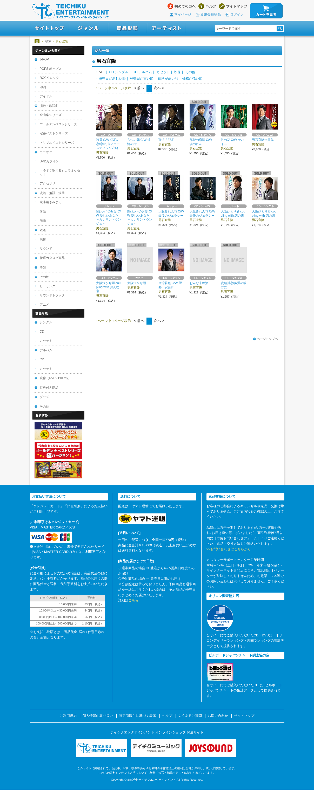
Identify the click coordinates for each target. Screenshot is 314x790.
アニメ (44, 304)
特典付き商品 (49, 387)
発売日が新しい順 (112, 78)
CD (42, 331)
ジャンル (88, 28)
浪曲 (43, 220)
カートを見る (266, 10)
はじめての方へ (182, 6)
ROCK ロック (49, 78)
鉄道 (43, 230)
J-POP (44, 59)
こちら (133, 600)
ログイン (237, 14)
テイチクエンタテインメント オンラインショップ (70, 11)
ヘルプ (207, 6)
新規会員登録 (211, 14)
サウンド (46, 248)
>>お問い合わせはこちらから (228, 549)
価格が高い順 (168, 78)
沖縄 (43, 87)
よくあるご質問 (190, 716)
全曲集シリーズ (51, 115)
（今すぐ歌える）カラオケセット (60, 172)
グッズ (44, 397)
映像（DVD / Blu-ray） (55, 378)
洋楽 (43, 267)
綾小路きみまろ (51, 202)
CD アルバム (142, 72)
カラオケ (46, 152)
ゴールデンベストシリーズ (58, 124)
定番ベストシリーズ (54, 133)
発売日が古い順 (141, 78)
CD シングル (118, 72)
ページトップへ (265, 339)
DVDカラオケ (49, 161)
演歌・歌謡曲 (49, 106)
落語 (43, 211)
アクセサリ (47, 183)
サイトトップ (49, 28)
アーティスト (166, 28)
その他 (190, 72)
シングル (46, 322)
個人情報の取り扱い (98, 716)
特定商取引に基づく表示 (137, 716)
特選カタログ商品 (52, 258)
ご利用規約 (68, 716)
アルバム (46, 350)
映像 (177, 72)
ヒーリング (47, 286)
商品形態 (127, 28)
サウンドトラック (52, 295)
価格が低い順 (192, 78)
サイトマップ (233, 6)
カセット (163, 72)
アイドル (46, 96)
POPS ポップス (51, 69)
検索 (48, 41)
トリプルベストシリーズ (57, 143)
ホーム (37, 41)
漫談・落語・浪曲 (52, 193)
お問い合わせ (218, 716)
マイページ (182, 14)
